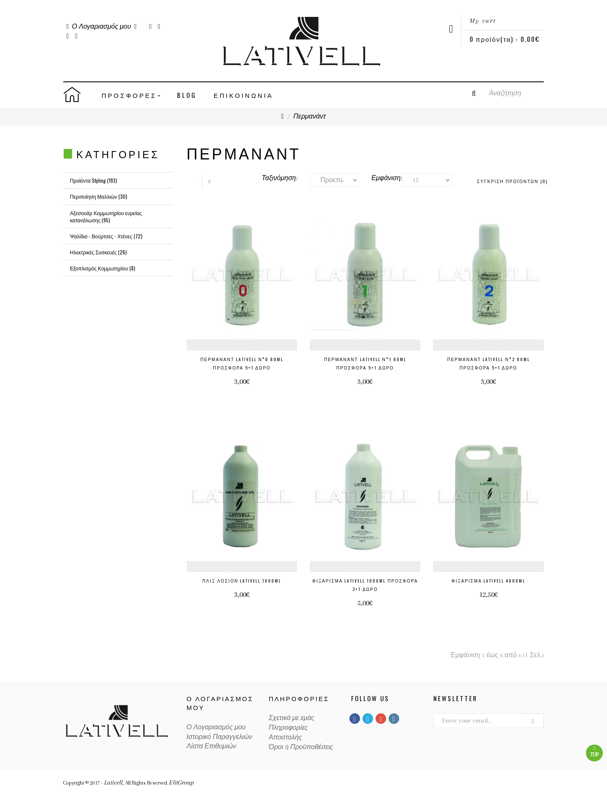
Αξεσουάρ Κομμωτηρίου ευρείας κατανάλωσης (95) (106, 216)
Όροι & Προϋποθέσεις (301, 747)
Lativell (113, 782)
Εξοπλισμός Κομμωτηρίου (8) (102, 268)
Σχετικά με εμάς (291, 718)
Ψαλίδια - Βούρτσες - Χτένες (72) (106, 236)
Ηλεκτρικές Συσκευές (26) (98, 252)
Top (594, 751)
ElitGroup (181, 782)
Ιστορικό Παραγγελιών (219, 737)
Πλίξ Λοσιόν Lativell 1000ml (241, 580)
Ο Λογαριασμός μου (216, 727)
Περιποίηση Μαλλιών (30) (98, 196)
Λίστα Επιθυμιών (211, 746)
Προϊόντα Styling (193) (93, 180)
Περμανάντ (309, 116)
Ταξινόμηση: (279, 178)
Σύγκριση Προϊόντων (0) (512, 181)
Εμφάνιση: (380, 178)
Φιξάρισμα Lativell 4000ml (488, 580)
